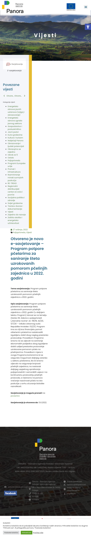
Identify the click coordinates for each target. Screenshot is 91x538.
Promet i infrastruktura (14, 170)
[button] (88, 27)
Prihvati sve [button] (26, 532)
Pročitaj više (38, 533)
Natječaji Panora (15, 140)
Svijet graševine (15, 203)
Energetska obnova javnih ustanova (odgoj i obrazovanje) (16, 110)
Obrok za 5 (13, 154)
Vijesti (10, 211)
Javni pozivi (13, 132)
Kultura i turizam (15, 137)
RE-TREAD (12, 183)
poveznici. (15, 396)
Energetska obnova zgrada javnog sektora (15, 120)
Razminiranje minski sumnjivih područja (15, 177)
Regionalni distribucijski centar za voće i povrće (15, 190)
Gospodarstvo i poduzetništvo (15, 128)
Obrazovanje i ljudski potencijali (16, 145)
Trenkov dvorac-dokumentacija (15, 207)
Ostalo (11, 157)
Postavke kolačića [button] (11, 532)
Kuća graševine (15, 135)
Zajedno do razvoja (17, 214)
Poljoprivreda (14, 160)
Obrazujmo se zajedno (14, 150)
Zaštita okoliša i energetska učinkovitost (15, 220)
